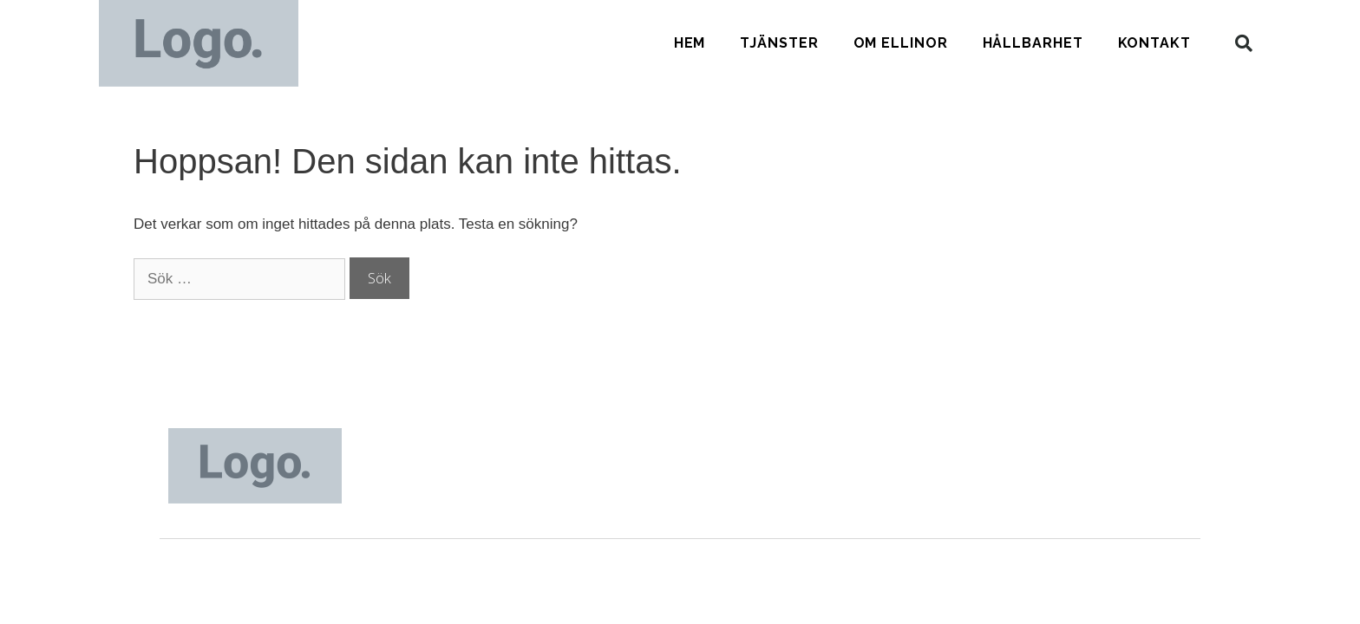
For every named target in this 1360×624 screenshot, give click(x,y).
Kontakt (1154, 43)
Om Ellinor (900, 43)
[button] (1243, 43)
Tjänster (779, 43)
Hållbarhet (1033, 43)
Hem (690, 43)
